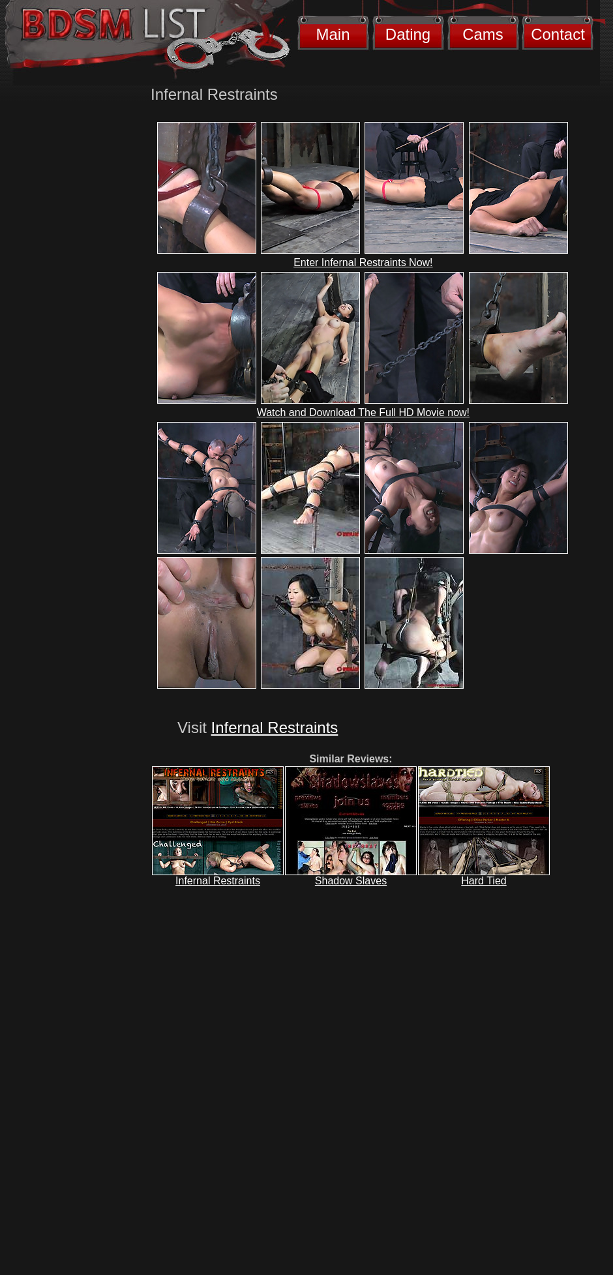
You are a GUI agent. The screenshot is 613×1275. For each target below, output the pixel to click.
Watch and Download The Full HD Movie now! (363, 412)
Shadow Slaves (351, 880)
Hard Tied (483, 880)
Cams (482, 34)
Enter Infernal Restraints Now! (362, 262)
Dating (407, 34)
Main (333, 34)
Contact (558, 34)
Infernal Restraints (274, 727)
